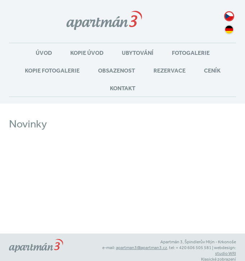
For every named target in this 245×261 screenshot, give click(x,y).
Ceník (212, 70)
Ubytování (137, 52)
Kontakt (122, 88)
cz (229, 16)
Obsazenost (116, 70)
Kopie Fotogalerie (52, 70)
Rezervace (169, 70)
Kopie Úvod (86, 52)
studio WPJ (225, 253)
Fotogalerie (191, 52)
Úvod (44, 52)
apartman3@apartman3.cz (141, 248)
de (229, 30)
